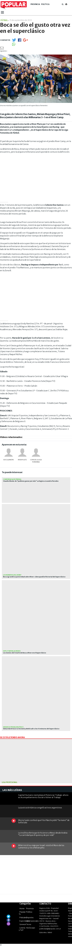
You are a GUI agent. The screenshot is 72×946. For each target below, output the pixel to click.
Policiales (23, 917)
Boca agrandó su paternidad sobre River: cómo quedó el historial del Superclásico (34, 577)
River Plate (22, 460)
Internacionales (32, 921)
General (23, 924)
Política (45, 4)
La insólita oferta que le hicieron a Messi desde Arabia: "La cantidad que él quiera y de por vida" (43, 834)
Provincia (35, 4)
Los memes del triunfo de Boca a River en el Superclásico (24, 653)
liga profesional (9, 782)
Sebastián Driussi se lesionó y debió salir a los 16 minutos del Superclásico (31, 729)
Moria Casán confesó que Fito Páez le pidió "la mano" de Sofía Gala (43, 821)
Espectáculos (25, 921)
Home (22, 908)
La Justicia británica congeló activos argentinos (40, 807)
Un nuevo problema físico (13, 727)
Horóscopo (30, 928)
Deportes (30, 917)
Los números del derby (12, 575)
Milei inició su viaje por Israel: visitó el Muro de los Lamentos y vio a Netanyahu (41, 846)
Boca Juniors (9, 460)
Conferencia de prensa (12, 479)
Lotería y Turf (22, 929)
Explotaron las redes (12, 651)
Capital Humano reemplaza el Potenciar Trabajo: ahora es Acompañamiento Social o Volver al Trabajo (43, 796)
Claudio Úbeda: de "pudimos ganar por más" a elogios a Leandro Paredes (31, 481)
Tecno (28, 924)
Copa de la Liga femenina (36, 461)
